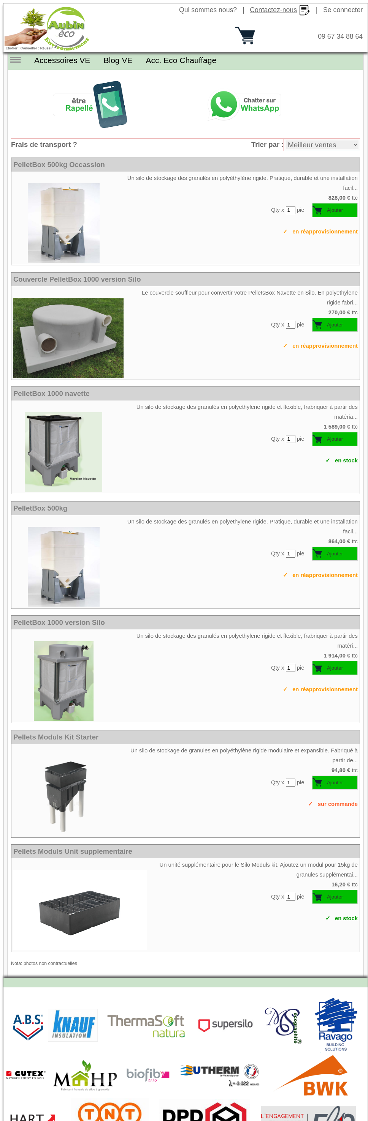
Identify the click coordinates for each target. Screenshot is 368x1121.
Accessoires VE (60, 60)
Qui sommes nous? (208, 10)
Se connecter (343, 10)
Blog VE (114, 60)
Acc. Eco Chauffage (175, 60)
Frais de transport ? (44, 144)
